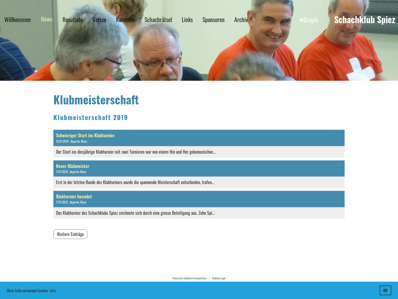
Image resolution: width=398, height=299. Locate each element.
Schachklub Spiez (364, 19)
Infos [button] (53, 290)
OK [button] (385, 290)
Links (187, 19)
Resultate (73, 19)
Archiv (241, 19)
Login (308, 19)
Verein (99, 19)
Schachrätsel (158, 19)
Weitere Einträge (70, 234)
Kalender (125, 19)
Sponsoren (214, 19)
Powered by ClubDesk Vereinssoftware (190, 278)
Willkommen (17, 19)
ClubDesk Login (218, 278)
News (46, 19)
